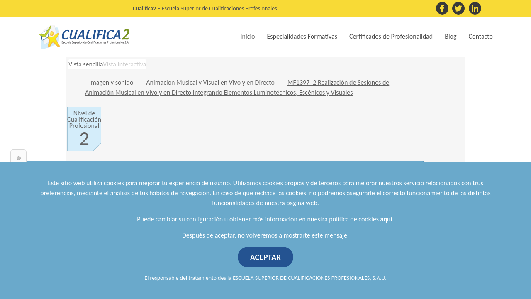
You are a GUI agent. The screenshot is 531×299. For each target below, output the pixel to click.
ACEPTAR (265, 257)
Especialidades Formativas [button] (302, 36)
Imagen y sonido (111, 82)
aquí (386, 219)
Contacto (481, 36)
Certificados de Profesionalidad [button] (391, 36)
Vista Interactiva (124, 64)
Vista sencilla (85, 64)
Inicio (248, 36)
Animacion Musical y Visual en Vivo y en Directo (210, 82)
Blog (450, 36)
